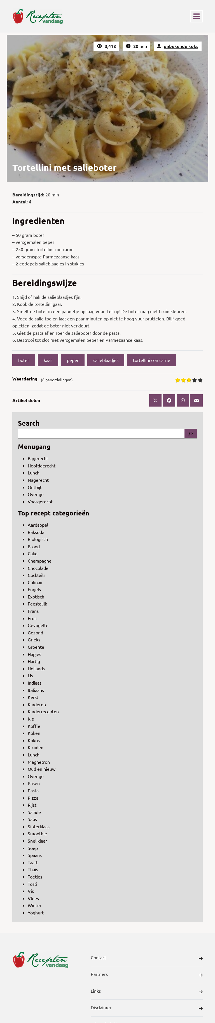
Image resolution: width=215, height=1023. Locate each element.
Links (147, 992)
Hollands (36, 668)
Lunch (33, 472)
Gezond (35, 632)
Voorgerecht (40, 501)
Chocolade (38, 568)
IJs (30, 675)
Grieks (34, 639)
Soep (33, 848)
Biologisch (38, 539)
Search (28, 423)
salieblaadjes (105, 360)
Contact (147, 958)
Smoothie (37, 833)
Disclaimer (147, 1008)
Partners (147, 975)
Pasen (34, 783)
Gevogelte (38, 625)
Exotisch (36, 596)
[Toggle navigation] (196, 16)
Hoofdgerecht (41, 465)
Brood (34, 546)
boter (23, 360)
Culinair (35, 582)
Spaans (35, 855)
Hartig (34, 661)
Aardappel (38, 524)
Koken (34, 733)
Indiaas (34, 682)
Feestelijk (37, 603)
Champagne (40, 560)
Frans (33, 611)
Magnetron (39, 762)
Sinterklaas (39, 826)
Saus (32, 819)
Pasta (33, 790)
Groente (36, 647)
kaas (48, 360)
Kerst (33, 697)
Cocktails (36, 575)
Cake (33, 553)
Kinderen (37, 704)
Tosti (32, 884)
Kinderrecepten (43, 711)
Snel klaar (37, 840)
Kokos (34, 740)
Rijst (32, 805)
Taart (33, 862)
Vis (31, 891)
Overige (36, 494)
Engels (34, 589)
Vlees (33, 898)
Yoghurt (36, 912)
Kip (31, 718)
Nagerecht (38, 480)
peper (73, 360)
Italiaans (36, 690)
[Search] (190, 434)
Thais (33, 869)
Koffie (34, 726)
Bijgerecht (38, 458)
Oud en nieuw (41, 769)
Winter (34, 905)
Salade (34, 812)
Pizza (33, 797)
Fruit (32, 618)
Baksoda (36, 532)
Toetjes (35, 876)
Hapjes (34, 654)
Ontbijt (35, 487)
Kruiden (35, 747)
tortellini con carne (151, 360)
